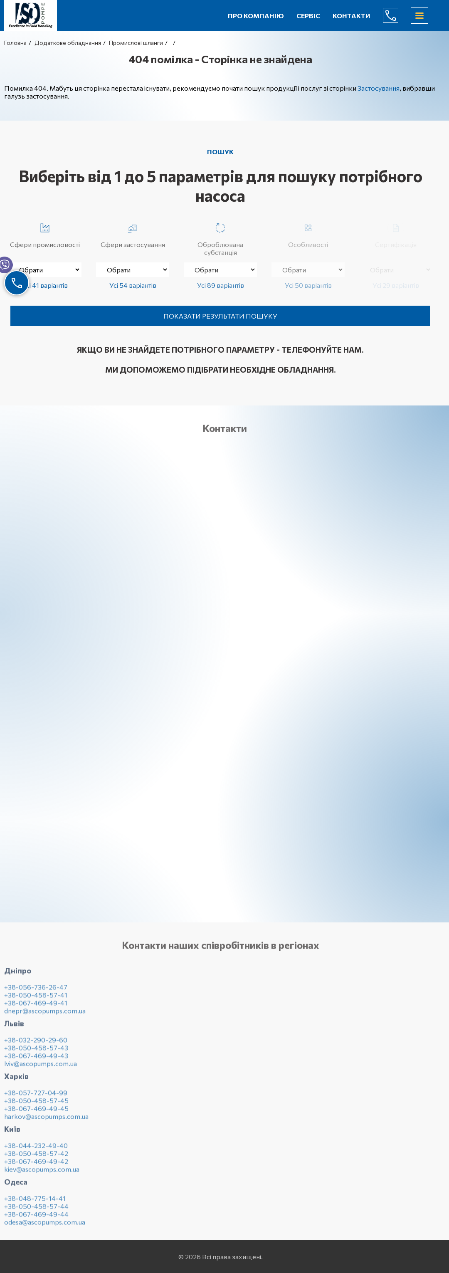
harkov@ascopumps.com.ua (46, 1119)
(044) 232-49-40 (397, 15)
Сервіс (308, 16)
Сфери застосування (133, 234)
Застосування (379, 88)
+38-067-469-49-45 (36, 1111)
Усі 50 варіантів (308, 285)
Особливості (308, 234)
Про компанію (256, 16)
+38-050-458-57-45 (36, 1103)
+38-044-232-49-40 (36, 1148)
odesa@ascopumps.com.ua (44, 1225)
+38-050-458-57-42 (36, 1156)
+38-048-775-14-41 (35, 1201)
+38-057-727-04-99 (35, 1096)
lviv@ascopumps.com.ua (40, 1066)
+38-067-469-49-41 (35, 1006)
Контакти (351, 16)
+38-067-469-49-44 (36, 1217)
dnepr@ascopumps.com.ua (45, 1014)
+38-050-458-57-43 (36, 1051)
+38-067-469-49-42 (36, 1164)
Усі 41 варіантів (45, 285)
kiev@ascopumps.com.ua (41, 1172)
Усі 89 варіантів (220, 285)
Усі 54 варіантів (132, 285)
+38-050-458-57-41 (35, 998)
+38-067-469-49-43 (36, 1059)
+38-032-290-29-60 (35, 1043)
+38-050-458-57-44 (36, 1209)
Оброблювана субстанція (220, 238)
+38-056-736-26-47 (35, 990)
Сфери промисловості (45, 234)
